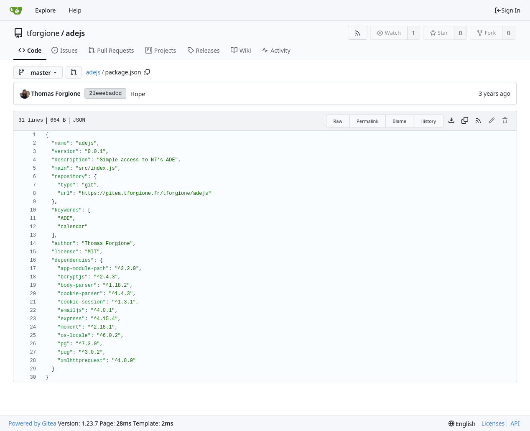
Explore (45, 10)
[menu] (462, 424)
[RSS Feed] (357, 33)
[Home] (16, 10)
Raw (337, 121)
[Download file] (451, 121)
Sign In (507, 10)
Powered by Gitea (32, 423)
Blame (399, 121)
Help (75, 10)
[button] (74, 72)
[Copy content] (464, 121)
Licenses (493, 423)
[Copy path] (147, 72)
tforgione (43, 33)
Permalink (367, 121)
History (428, 121)
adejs (75, 33)
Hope (137, 94)
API (515, 423)
